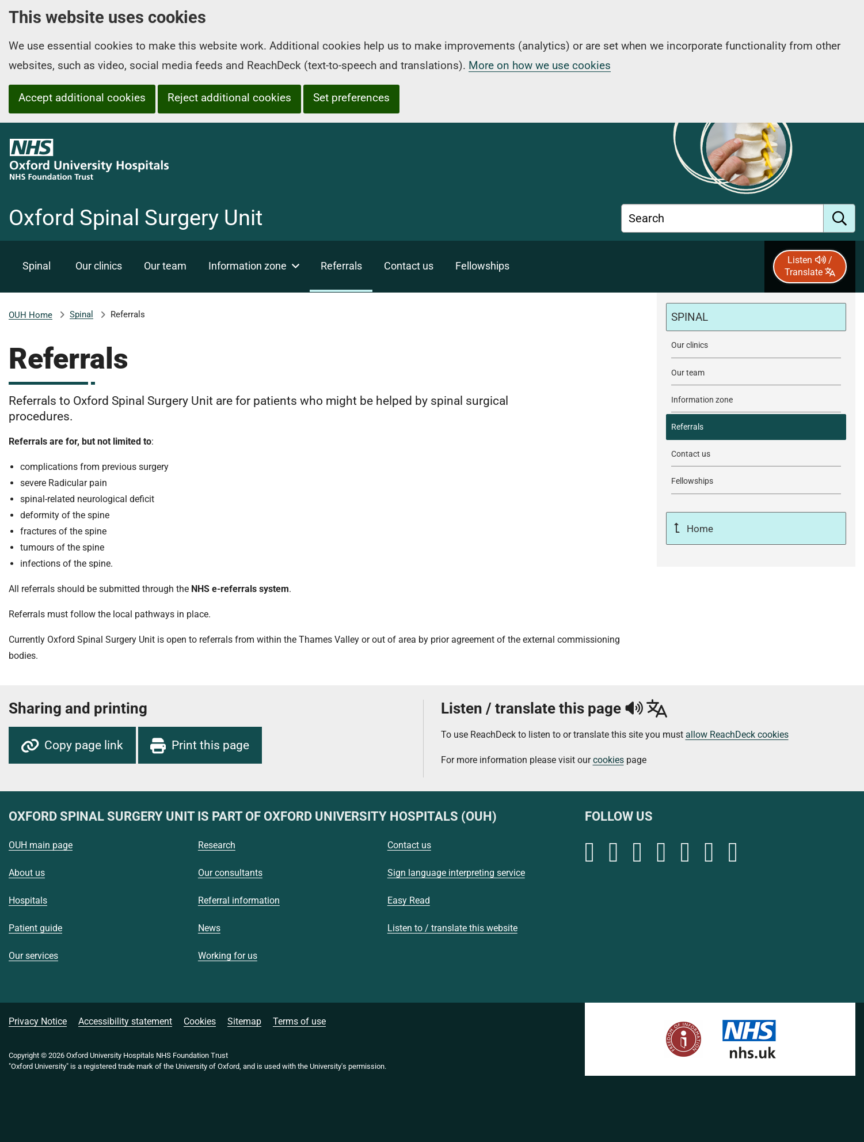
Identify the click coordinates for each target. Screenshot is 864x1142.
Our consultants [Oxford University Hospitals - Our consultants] (230, 872)
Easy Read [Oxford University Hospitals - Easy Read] (408, 900)
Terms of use (299, 1021)
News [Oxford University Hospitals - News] (209, 928)
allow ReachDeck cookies (737, 734)
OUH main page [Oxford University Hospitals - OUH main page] (41, 845)
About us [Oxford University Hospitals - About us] (27, 872)
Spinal (81, 314)
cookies (608, 759)
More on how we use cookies (540, 65)
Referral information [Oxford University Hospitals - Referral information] (239, 900)
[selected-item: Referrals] (756, 427)
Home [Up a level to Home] (698, 528)
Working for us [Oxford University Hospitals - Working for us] (227, 955)
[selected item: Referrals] (341, 266)
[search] (839, 218)
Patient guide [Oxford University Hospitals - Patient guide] (35, 928)
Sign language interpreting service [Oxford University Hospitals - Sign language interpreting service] (456, 872)
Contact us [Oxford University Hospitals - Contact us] (409, 845)
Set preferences (351, 97)
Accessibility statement (125, 1021)
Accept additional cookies (82, 97)
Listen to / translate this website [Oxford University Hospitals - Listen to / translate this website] (452, 928)
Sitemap (244, 1021)
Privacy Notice (38, 1021)
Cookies (200, 1021)
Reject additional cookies (229, 97)
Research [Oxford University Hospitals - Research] (216, 845)
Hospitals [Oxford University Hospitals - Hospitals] (28, 900)
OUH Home (30, 315)
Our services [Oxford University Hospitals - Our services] (33, 955)
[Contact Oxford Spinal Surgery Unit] (408, 266)
